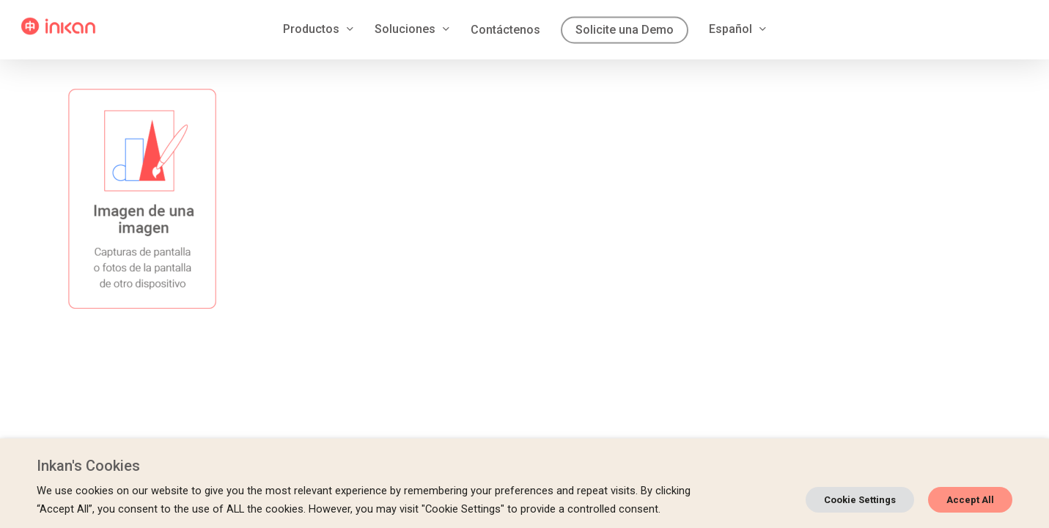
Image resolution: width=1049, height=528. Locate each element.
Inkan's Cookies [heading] (88, 465)
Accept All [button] (970, 499)
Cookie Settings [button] (860, 499)
